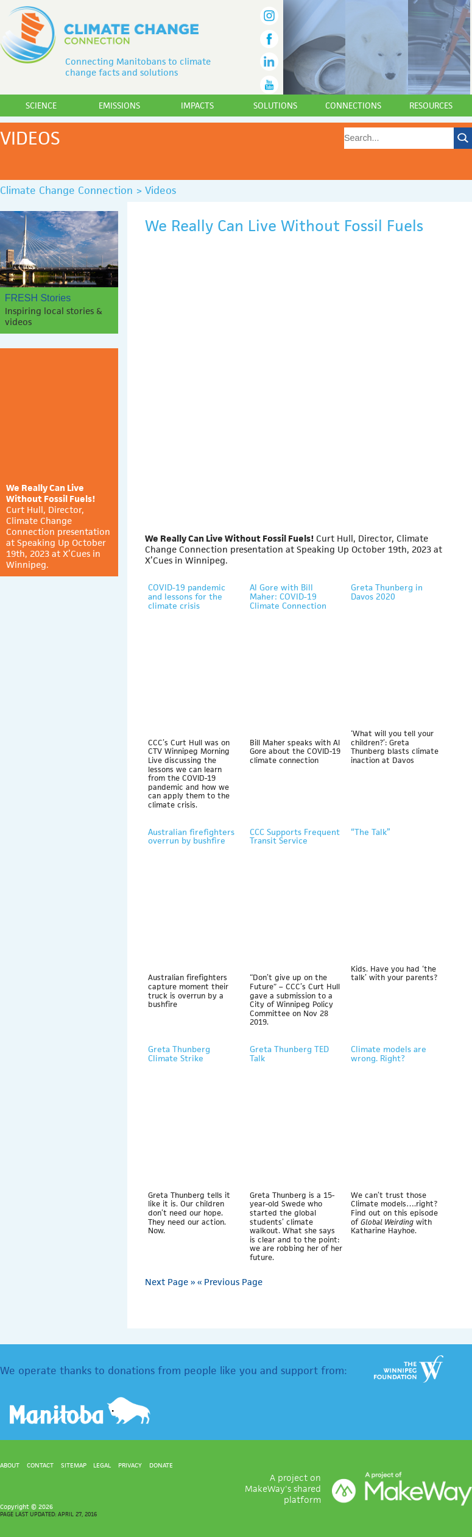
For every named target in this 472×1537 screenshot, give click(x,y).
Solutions (275, 105)
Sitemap (73, 1465)
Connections (353, 105)
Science (41, 105)
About (9, 1465)
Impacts (197, 105)
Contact (40, 1465)
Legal (102, 1465)
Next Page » (170, 1282)
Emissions (119, 105)
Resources (431, 105)
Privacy (130, 1465)
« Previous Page (229, 1282)
